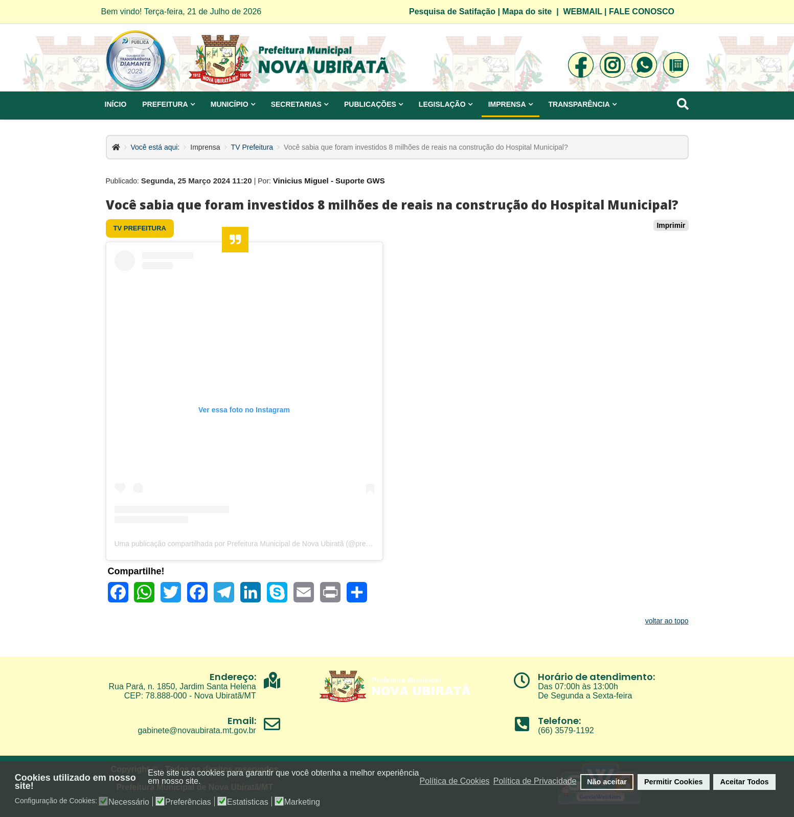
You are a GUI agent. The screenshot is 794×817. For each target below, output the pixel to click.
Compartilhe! (136, 571)
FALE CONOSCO (641, 11)
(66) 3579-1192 (566, 730)
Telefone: (559, 720)
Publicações (370, 104)
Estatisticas (247, 802)
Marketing (302, 802)
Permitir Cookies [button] (673, 782)
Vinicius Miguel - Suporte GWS (329, 180)
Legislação (442, 104)
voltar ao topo (667, 621)
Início (116, 104)
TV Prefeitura (252, 147)
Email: (242, 720)
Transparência (579, 104)
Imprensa (507, 104)
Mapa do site (527, 11)
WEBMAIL (582, 11)
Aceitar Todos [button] (744, 782)
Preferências (188, 802)
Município (229, 104)
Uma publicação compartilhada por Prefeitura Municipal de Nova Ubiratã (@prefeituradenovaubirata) (274, 544)
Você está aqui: (155, 147)
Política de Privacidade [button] (535, 781)
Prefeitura (165, 104)
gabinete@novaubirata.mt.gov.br (197, 730)
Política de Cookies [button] (455, 781)
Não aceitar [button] (607, 782)
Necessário (128, 802)
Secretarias (296, 104)
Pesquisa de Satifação (452, 11)
